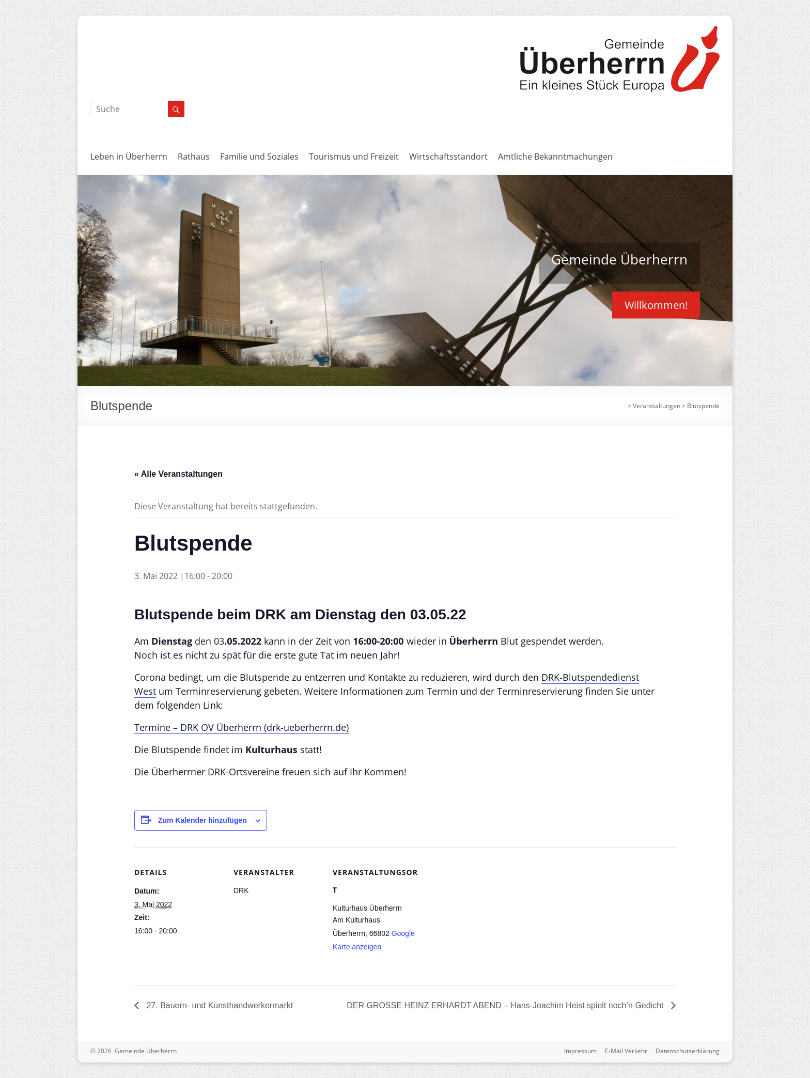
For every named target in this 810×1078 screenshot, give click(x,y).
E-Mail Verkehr (626, 1050)
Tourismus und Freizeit (354, 156)
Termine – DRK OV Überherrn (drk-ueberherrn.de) (241, 727)
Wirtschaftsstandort (448, 156)
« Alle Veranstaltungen (178, 474)
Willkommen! (656, 304)
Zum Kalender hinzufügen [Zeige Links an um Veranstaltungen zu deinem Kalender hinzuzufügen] (202, 820)
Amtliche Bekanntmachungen (555, 156)
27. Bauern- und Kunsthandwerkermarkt (218, 1005)
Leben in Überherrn (128, 156)
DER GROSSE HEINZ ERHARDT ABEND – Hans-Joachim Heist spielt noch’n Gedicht (506, 1005)
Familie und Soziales (259, 156)
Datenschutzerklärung (688, 1050)
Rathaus (194, 156)
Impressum (580, 1050)
